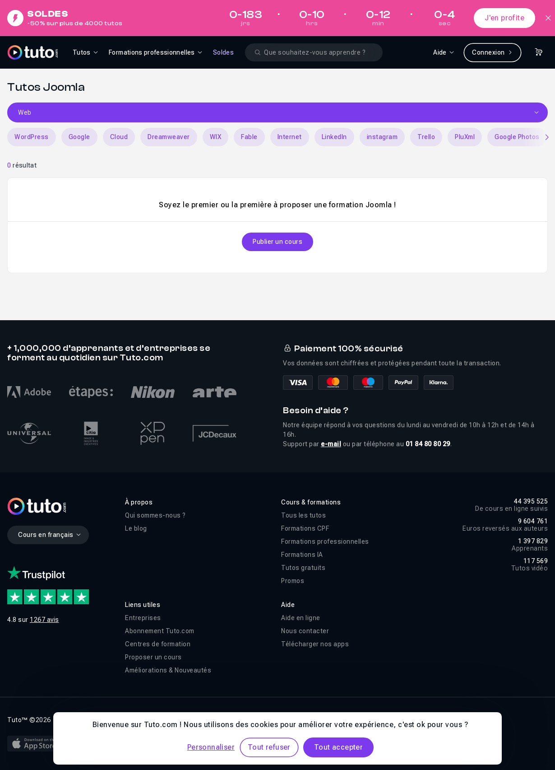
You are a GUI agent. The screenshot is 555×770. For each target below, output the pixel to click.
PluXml (465, 136)
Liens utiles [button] (142, 604)
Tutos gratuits (303, 567)
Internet (290, 136)
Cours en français (50, 534)
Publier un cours (277, 241)
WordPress (31, 136)
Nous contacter (305, 631)
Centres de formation (157, 644)
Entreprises (143, 617)
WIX (216, 136)
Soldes (223, 52)
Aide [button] (288, 604)
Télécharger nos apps (315, 644)
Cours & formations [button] (311, 502)
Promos (292, 580)
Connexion (492, 52)
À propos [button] (139, 502)
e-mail (331, 444)
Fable (249, 136)
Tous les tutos (303, 515)
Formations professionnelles (325, 541)
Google (79, 136)
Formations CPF (305, 528)
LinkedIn (334, 136)
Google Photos (517, 136)
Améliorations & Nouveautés (168, 670)
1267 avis (44, 619)
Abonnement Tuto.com (159, 631)
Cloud (119, 136)
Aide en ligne (300, 617)
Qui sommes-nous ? (155, 515)
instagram (382, 136)
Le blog (136, 528)
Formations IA (302, 554)
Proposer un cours (153, 657)
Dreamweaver (169, 136)
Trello (426, 136)
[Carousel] (277, 137)
